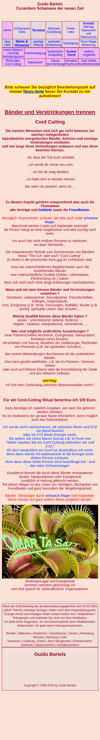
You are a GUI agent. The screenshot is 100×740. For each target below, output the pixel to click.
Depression (35, 62)
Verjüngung (70, 43)
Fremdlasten (79, 210)
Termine (38, 30)
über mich (7, 43)
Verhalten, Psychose (71, 62)
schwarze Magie (58, 496)
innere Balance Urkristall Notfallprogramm (13, 53)
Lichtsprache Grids (22, 30)
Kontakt (88, 23)
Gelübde (45, 210)
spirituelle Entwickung (54, 43)
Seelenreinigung (35, 53)
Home (7, 30)
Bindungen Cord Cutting (13, 62)
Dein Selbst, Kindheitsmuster (89, 62)
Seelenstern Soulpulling (55, 53)
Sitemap (88, 27)
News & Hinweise (22, 43)
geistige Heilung (38, 43)
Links (70, 32)
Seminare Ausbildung (54, 30)
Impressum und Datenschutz (88, 34)
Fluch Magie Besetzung (88, 43)
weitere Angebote (89, 53)
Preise (71, 28)
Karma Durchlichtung (55, 62)
